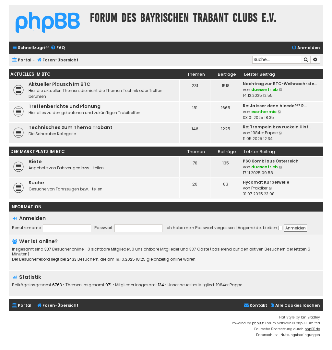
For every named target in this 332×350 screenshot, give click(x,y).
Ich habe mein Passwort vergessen (200, 227)
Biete (35, 161)
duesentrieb (264, 89)
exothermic (264, 111)
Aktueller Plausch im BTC (59, 84)
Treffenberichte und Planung (65, 106)
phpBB (257, 323)
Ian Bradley (310, 317)
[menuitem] (58, 48)
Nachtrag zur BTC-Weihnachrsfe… (280, 83)
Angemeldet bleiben (260, 227)
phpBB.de (312, 329)
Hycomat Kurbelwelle (266, 182)
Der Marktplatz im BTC (37, 152)
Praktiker (259, 188)
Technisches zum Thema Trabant (71, 127)
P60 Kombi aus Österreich (271, 161)
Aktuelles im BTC (30, 74)
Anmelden (32, 218)
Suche (36, 182)
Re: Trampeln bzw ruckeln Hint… (277, 127)
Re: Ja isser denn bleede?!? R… (275, 106)
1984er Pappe (264, 133)
